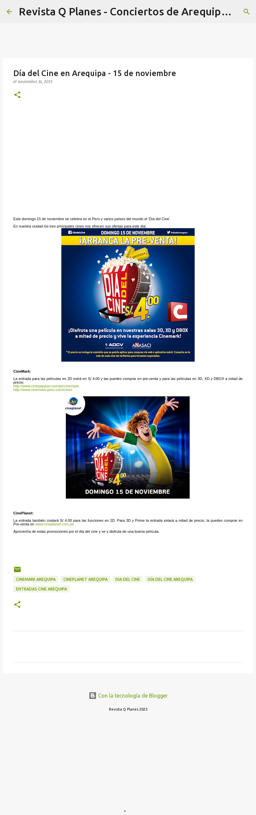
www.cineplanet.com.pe (54, 524)
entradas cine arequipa (41, 589)
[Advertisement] (128, 157)
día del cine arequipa (170, 579)
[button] (17, 95)
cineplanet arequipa (85, 579)
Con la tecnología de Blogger (128, 696)
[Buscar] (247, 12)
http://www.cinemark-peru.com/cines (42, 390)
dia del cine (127, 579)
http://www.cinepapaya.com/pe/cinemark (46, 386)
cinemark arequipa (36, 579)
